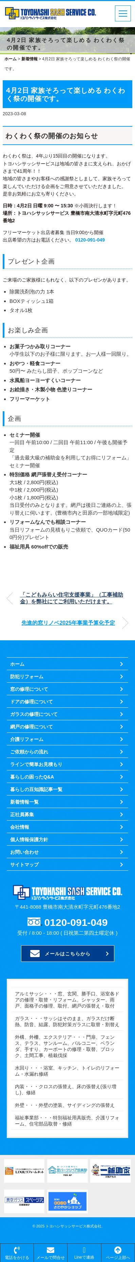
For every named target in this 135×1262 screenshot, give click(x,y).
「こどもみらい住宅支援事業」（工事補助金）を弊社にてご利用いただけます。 (71, 598)
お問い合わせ (24, 852)
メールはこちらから (60, 953)
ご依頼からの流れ (29, 751)
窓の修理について (29, 689)
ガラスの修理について (34, 714)
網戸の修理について (31, 726)
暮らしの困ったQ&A (32, 777)
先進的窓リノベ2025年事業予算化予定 (68, 623)
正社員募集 (22, 814)
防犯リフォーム (26, 676)
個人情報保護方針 (29, 839)
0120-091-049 (90, 240)
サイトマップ (24, 864)
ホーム (17, 664)
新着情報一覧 (24, 802)
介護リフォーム (26, 739)
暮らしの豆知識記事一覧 (36, 789)
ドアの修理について (31, 701)
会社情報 (19, 827)
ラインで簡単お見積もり (36, 764)
